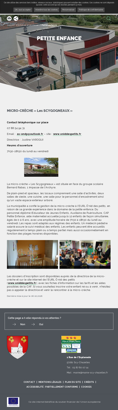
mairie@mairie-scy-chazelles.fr (90, 372)
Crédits (89, 382)
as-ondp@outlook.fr (30, 134)
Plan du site (73, 382)
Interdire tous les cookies (46, 10)
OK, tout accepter (23, 10)
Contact (29, 382)
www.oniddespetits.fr (67, 134)
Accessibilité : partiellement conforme (52, 387)
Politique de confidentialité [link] (91, 10)
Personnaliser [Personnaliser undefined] (68, 10)
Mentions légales (50, 382)
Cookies (86, 387)
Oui (41, 324)
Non (22, 324)
